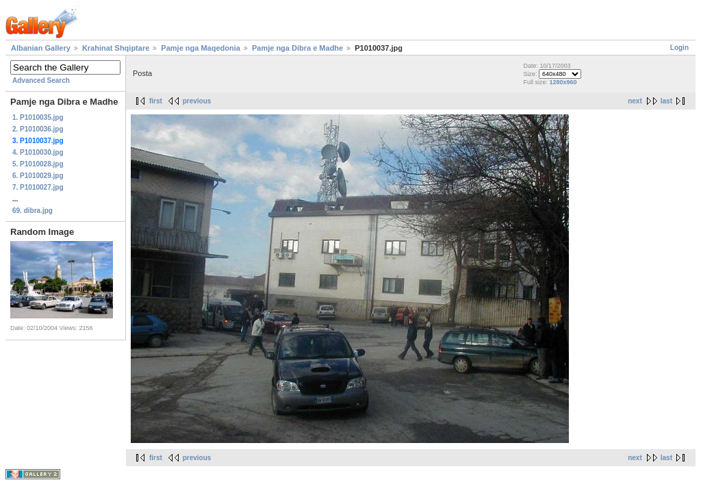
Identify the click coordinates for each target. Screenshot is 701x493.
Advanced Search (41, 80)
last (666, 101)
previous (197, 101)
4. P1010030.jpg (38, 152)
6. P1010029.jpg (38, 175)
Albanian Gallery (41, 48)
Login (679, 47)
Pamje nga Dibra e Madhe (297, 48)
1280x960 (562, 82)
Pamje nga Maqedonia (200, 48)
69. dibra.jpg (32, 210)
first (155, 101)
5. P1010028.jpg (38, 164)
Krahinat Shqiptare (115, 48)
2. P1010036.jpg (38, 129)
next (635, 101)
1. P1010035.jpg (38, 117)
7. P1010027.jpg (38, 187)
